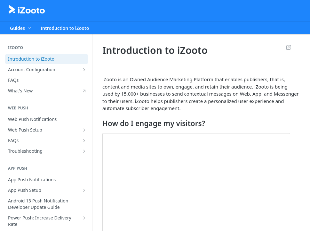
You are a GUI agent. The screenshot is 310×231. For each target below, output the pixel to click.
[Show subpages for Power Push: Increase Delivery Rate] (84, 217)
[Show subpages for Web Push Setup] (84, 130)
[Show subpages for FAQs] (84, 140)
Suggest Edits (288, 47)
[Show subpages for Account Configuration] (84, 69)
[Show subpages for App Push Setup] (84, 190)
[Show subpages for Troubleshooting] (84, 151)
